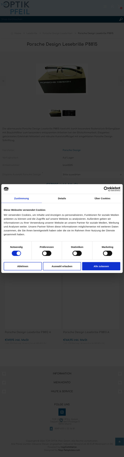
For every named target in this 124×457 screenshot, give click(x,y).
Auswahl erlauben (62, 266)
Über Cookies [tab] (102, 198)
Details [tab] (62, 198)
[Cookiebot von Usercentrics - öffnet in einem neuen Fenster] (106, 188)
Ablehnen (22, 266)
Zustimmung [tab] (21, 198)
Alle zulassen (101, 266)
